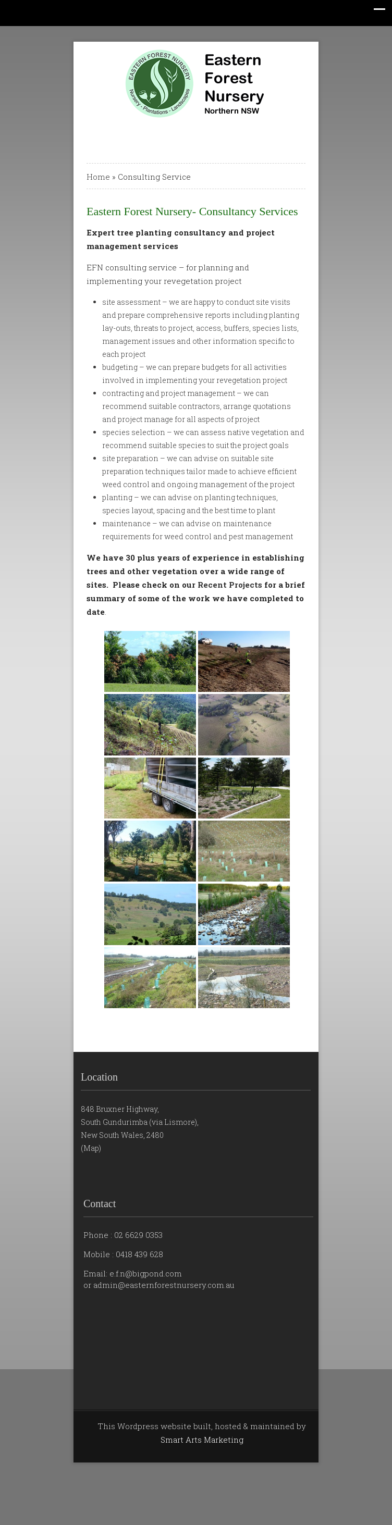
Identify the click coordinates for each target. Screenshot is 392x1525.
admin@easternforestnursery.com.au (164, 1285)
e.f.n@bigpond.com (145, 1273)
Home (98, 176)
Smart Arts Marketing (202, 1439)
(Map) (91, 1148)
